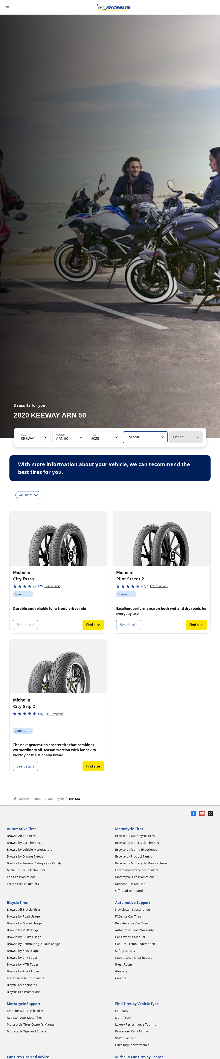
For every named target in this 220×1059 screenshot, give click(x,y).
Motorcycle (56, 799)
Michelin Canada (28, 799)
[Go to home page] (114, 7)
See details (25, 624)
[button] (45, 437)
